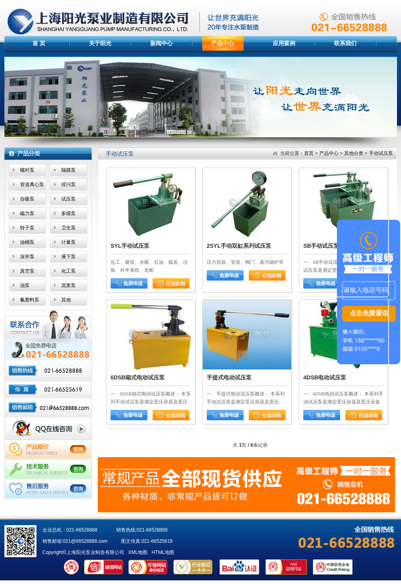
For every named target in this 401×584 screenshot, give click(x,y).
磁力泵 (27, 213)
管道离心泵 (32, 184)
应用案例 (284, 43)
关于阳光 (100, 43)
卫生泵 (68, 228)
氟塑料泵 (29, 300)
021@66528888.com (85, 541)
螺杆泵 (27, 170)
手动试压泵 (381, 153)
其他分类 (353, 153)
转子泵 (27, 228)
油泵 (25, 285)
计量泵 (68, 242)
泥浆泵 (68, 285)
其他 (66, 300)
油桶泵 (27, 242)
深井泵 (27, 256)
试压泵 (68, 199)
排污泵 (68, 184)
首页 (309, 153)
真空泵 (27, 271)
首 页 (38, 43)
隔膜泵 (68, 170)
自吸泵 (27, 199)
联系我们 (345, 43)
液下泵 (68, 256)
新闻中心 (161, 43)
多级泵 (68, 213)
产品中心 (223, 43)
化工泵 (68, 271)
